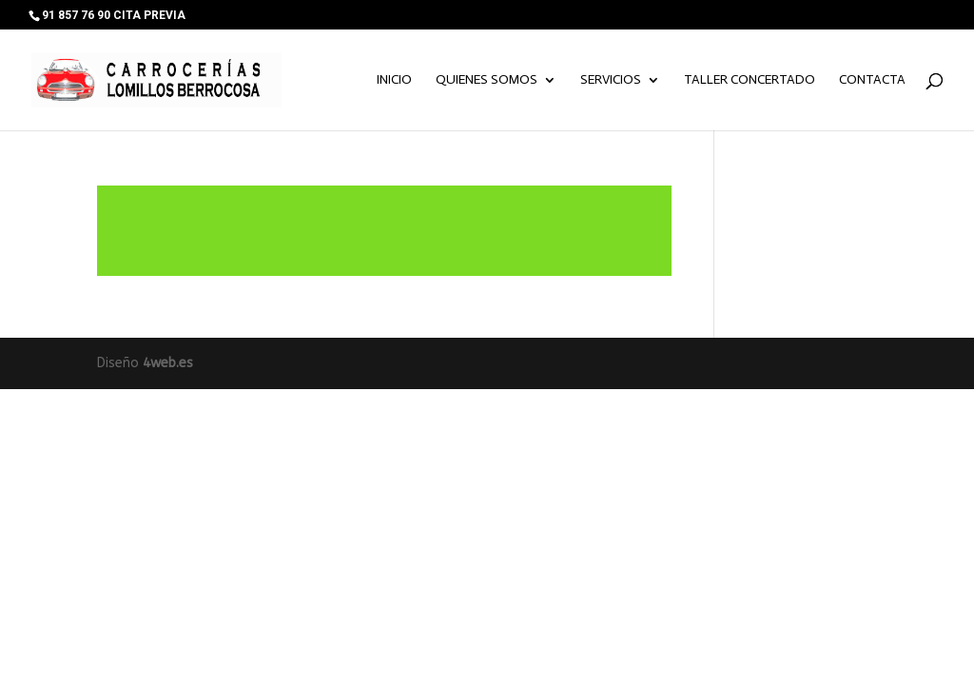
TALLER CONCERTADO (749, 80)
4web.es (168, 363)
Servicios (610, 80)
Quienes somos (486, 80)
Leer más (384, 231)
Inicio (394, 80)
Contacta (872, 80)
